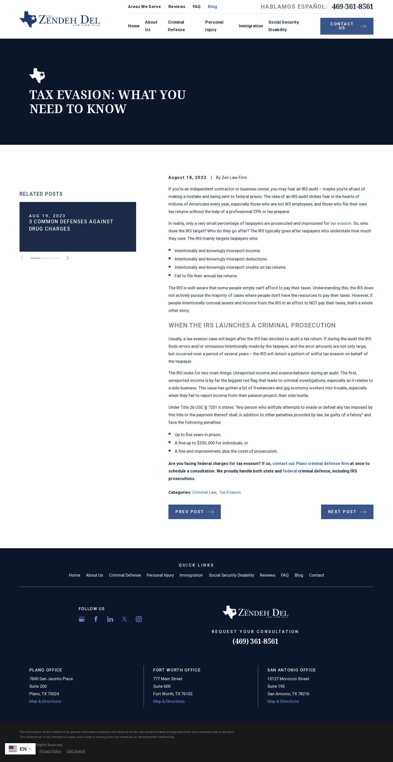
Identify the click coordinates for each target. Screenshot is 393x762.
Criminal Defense (125, 575)
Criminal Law (204, 492)
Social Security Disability (231, 575)
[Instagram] (139, 619)
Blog (212, 6)
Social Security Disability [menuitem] (283, 26)
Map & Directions (45, 701)
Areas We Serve (144, 6)
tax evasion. (341, 223)
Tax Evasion (230, 492)
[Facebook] (96, 619)
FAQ (197, 6)
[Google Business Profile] (81, 619)
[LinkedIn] (110, 619)
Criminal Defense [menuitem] (176, 26)
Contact (316, 575)
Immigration (191, 575)
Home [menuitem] (134, 26)
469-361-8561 (352, 6)
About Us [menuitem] (151, 26)
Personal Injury (160, 575)
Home (74, 575)
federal (290, 471)
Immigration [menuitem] (251, 26)
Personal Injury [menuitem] (214, 26)
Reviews (176, 6)
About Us (94, 575)
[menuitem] (50, 751)
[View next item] (67, 323)
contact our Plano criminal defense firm (310, 463)
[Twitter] (124, 619)
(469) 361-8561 (255, 641)
